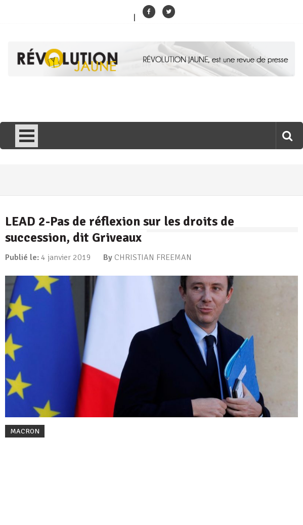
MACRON (24, 431)
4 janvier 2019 (66, 257)
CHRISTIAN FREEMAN (153, 257)
